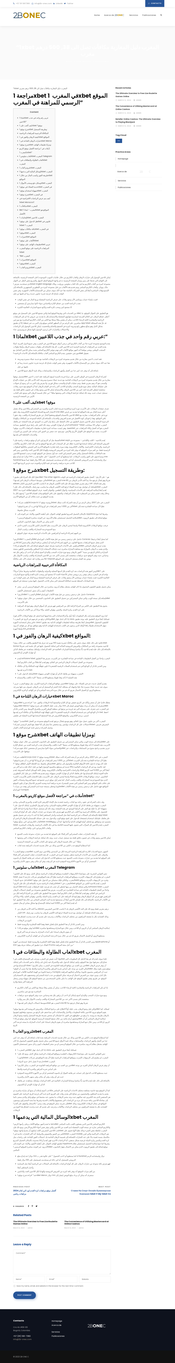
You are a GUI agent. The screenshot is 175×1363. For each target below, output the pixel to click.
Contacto (154, 3)
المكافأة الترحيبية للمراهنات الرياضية (33, 133)
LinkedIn (60, 3)
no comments (102, 61)
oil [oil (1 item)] (119, 141)
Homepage (123, 158)
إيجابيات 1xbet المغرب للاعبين (31, 217)
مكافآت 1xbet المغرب (28, 206)
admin (69, 61)
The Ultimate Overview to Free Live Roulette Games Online (35, 1222)
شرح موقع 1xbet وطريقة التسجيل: (33, 129)
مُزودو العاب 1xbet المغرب (30, 167)
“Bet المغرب (24, 256)
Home (97, 15)
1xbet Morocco (83, 61)
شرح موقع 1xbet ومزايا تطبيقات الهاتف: (35, 144)
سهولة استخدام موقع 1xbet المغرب (33, 190)
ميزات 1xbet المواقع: (27, 236)
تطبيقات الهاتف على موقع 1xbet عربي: (34, 244)
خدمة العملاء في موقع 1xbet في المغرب (35, 187)
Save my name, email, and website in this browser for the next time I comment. (50, 1286)
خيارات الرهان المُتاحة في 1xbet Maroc (35, 141)
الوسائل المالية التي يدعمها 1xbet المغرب (35, 171)
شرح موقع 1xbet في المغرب (31, 194)
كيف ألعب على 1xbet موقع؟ (30, 125)
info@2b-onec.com (44, 3)
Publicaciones (149, 15)
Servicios (133, 15)
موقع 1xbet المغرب (27, 233)
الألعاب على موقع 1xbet (29, 240)
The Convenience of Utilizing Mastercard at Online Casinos (86, 1222)
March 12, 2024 (19, 1228)
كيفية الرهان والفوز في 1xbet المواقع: (34, 137)
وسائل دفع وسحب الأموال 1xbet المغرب (35, 183)
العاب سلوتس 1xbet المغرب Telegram (35, 156)
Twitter (70, 3)
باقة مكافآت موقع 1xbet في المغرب (34, 229)
